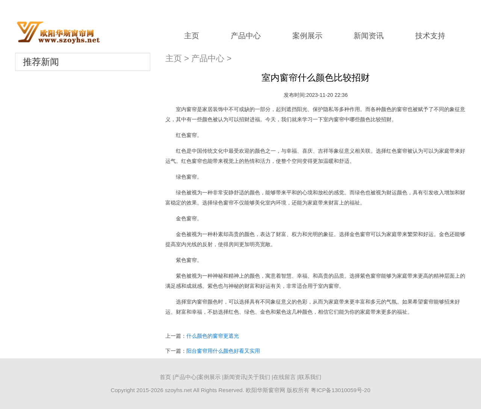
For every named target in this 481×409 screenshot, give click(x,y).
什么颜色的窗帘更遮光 (212, 336)
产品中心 (246, 36)
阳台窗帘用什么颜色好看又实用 (223, 351)
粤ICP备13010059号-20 (340, 390)
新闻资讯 (369, 36)
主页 (191, 36)
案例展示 (307, 36)
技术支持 (430, 36)
